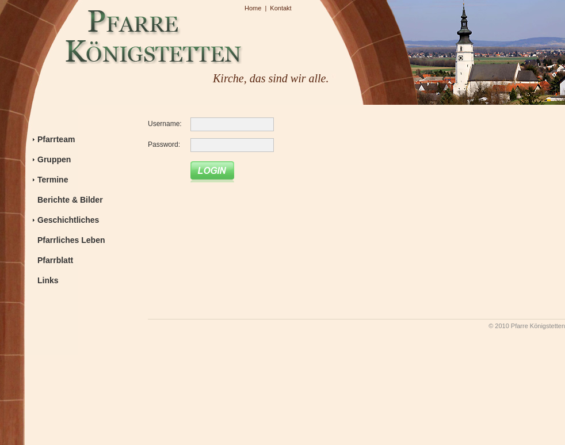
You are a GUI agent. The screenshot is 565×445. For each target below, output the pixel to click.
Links (48, 280)
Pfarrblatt (55, 260)
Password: (164, 144)
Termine (52, 179)
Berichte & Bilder (70, 199)
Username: (165, 124)
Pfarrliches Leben (71, 240)
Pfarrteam (56, 139)
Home (253, 8)
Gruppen (54, 159)
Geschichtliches (68, 220)
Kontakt (280, 8)
